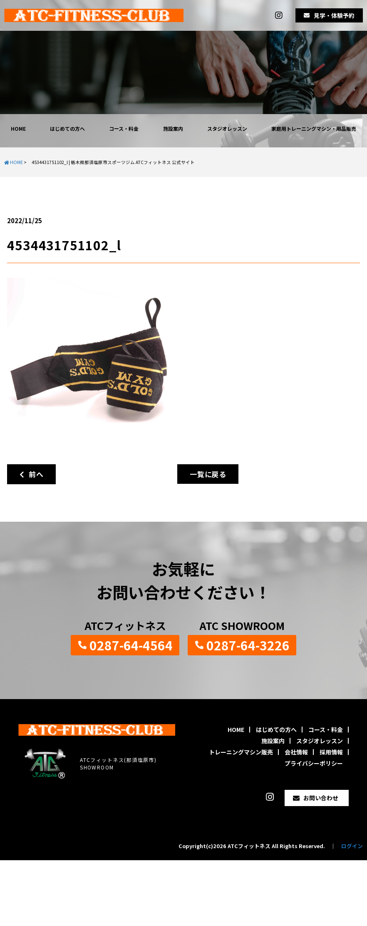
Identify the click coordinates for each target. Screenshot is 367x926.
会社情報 (296, 752)
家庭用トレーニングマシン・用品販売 (313, 128)
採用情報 (331, 752)
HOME (18, 128)
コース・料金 (124, 128)
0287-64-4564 (131, 645)
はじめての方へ (67, 128)
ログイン (352, 846)
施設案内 (173, 128)
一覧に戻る (208, 474)
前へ (31, 474)
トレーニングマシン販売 (241, 752)
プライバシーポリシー (314, 763)
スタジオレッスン (227, 128)
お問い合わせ (320, 798)
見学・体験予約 (334, 15)
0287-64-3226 (248, 645)
